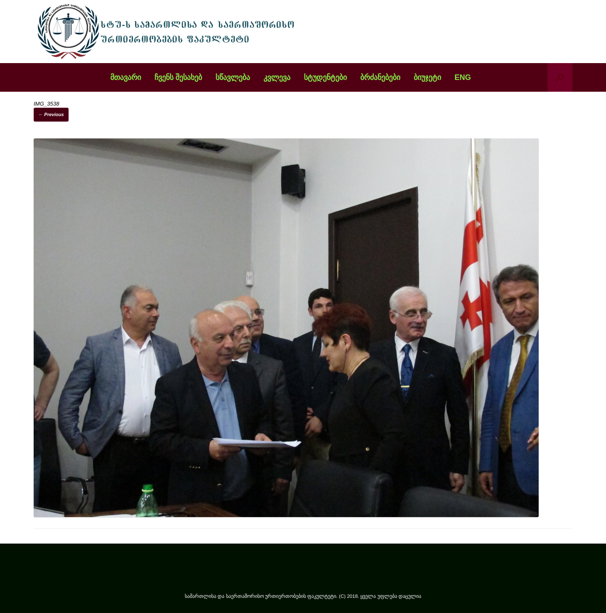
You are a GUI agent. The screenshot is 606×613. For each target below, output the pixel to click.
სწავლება (232, 77)
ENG (462, 77)
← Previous (51, 114)
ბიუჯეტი (427, 77)
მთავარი (125, 77)
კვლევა (276, 77)
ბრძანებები (380, 77)
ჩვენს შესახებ (178, 77)
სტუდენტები (325, 77)
